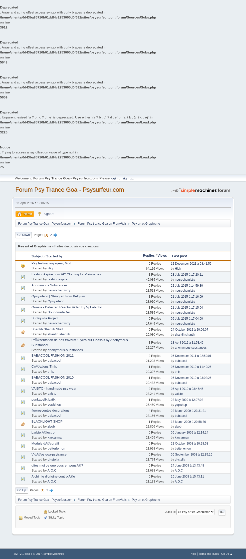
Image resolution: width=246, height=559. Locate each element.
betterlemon (56, 448)
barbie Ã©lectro (43, 432)
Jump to (170, 511)
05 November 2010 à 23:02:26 (191, 378)
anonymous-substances (65, 350)
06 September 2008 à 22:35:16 (191, 454)
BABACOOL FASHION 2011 (53, 355)
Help (193, 553)
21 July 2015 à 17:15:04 (187, 307)
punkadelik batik (44, 399)
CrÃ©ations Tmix (44, 366)
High (51, 268)
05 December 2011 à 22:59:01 (191, 356)
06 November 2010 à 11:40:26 (191, 367)
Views (162, 255)
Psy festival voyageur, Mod (51, 263)
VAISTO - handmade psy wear (54, 388)
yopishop (54, 404)
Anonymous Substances (50, 285)
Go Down (23, 235)
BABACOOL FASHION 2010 (53, 377)
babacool (54, 360)
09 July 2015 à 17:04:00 (187, 318)
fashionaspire (57, 279)
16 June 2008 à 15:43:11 (187, 476)
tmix (51, 371)
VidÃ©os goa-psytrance (49, 454)
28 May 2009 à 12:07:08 (187, 400)
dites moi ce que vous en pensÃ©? (57, 465)
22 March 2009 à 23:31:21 (188, 411)
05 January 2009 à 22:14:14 (189, 432)
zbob (51, 426)
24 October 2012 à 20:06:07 (189, 329)
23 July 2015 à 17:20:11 (187, 274)
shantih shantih (59, 334)
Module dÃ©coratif (45, 443)
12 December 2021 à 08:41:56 (191, 263)
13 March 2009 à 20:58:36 (188, 422)
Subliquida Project (45, 318)
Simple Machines (54, 553)
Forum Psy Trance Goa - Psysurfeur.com (69, 189)
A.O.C (52, 470)
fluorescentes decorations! (51, 410)
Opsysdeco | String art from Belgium (58, 296)
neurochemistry (185, 279)
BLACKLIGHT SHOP (47, 421)
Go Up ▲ (226, 553)
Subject (38, 256)
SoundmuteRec (59, 312)
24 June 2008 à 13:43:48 (187, 465)
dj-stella (53, 459)
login (114, 178)
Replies (149, 255)
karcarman (55, 437)
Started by (54, 256)
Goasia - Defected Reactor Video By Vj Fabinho (67, 307)
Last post (179, 256)
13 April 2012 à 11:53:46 (187, 342)
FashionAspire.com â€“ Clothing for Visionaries (66, 274)
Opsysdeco (56, 301)
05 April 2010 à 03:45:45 (187, 389)
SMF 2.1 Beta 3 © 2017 (28, 553)
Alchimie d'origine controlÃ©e (53, 476)
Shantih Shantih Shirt (47, 329)
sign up (127, 178)
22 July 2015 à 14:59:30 (187, 285)
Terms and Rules (208, 553)
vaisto (52, 393)
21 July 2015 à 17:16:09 (187, 296)
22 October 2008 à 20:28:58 (189, 443)
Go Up (21, 490)
